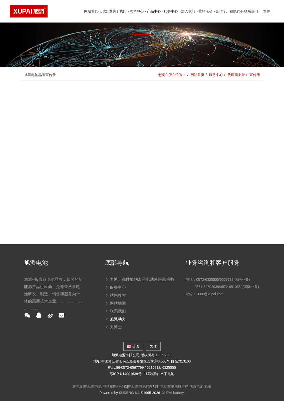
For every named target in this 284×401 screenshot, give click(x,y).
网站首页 (33, 34)
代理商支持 (236, 75)
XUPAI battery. (173, 393)
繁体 (262, 34)
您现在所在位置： (172, 75)
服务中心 (216, 75)
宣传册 (254, 75)
